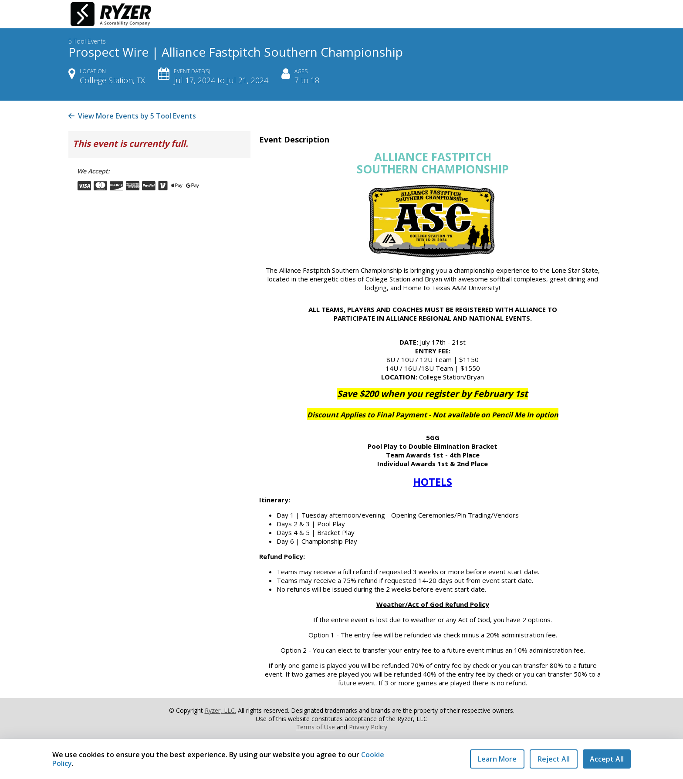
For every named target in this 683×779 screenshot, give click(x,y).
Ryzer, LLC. (220, 710)
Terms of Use (315, 727)
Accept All (607, 759)
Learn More (497, 759)
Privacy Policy (368, 727)
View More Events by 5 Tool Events (132, 116)
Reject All (554, 759)
